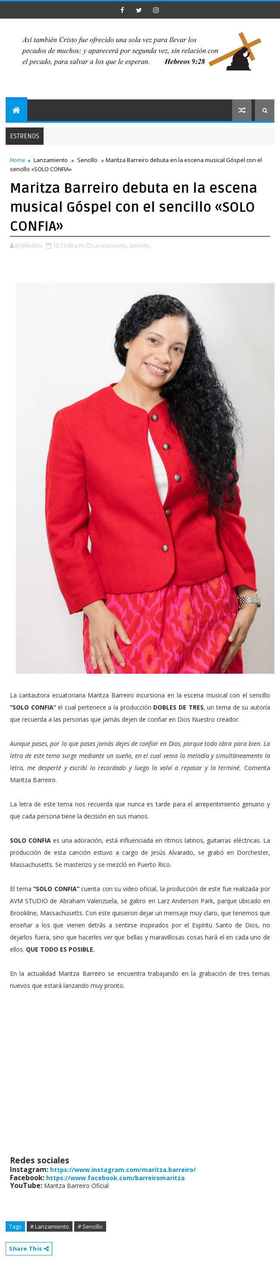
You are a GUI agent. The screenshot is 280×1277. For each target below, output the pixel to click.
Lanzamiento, (110, 245)
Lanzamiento (51, 160)
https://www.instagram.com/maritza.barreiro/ (123, 1170)
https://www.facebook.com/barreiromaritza (115, 1178)
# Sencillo (90, 1226)
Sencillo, (140, 245)
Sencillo (87, 160)
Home (17, 160)
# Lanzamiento (49, 1226)
